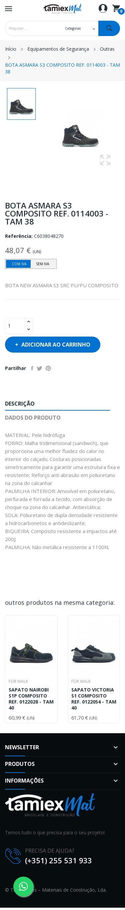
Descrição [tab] (20, 403)
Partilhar (32, 368)
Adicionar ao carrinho (55, 344)
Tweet (39, 368)
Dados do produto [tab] (33, 417)
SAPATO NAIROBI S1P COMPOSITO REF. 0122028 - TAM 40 (31, 699)
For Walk (18, 681)
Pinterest (48, 368)
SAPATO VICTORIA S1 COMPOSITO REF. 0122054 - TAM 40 (93, 699)
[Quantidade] (15, 326)
